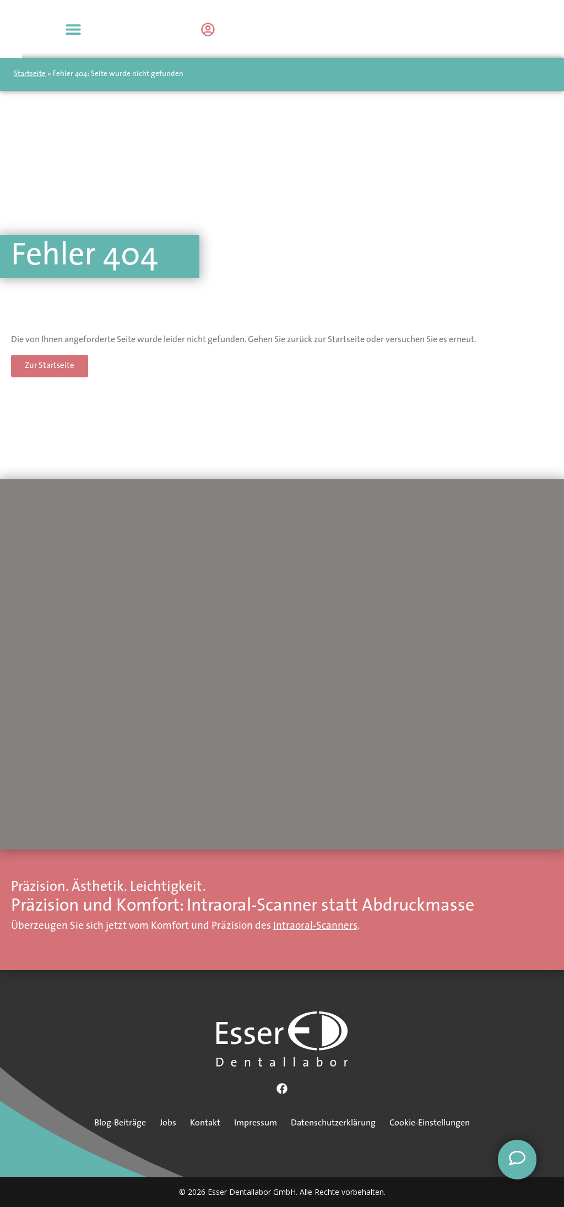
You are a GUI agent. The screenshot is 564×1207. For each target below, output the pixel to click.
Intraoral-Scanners (315, 926)
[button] (540, 29)
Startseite (30, 74)
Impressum (255, 1123)
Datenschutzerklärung (333, 1123)
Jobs (168, 1123)
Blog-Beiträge (120, 1123)
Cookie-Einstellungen (429, 1123)
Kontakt (205, 1123)
